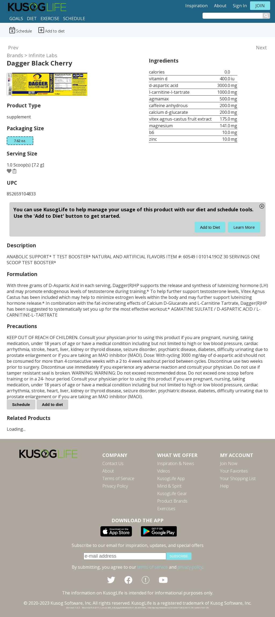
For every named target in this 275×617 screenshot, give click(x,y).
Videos (163, 471)
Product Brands (172, 501)
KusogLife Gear (172, 493)
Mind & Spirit (169, 486)
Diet (32, 18)
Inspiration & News (175, 463)
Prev (13, 47)
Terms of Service (118, 478)
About (220, 6)
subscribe (178, 556)
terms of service (152, 567)
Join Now (228, 463)
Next (261, 47)
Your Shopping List (238, 478)
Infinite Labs (42, 55)
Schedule (74, 18)
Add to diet (52, 404)
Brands (15, 55)
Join (260, 6)
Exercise (50, 18)
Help (224, 486)
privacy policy (190, 567)
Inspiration (196, 6)
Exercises (166, 508)
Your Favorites (234, 471)
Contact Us (113, 463)
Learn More (244, 227)
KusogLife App (171, 478)
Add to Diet (210, 227)
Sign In (240, 6)
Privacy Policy (115, 486)
